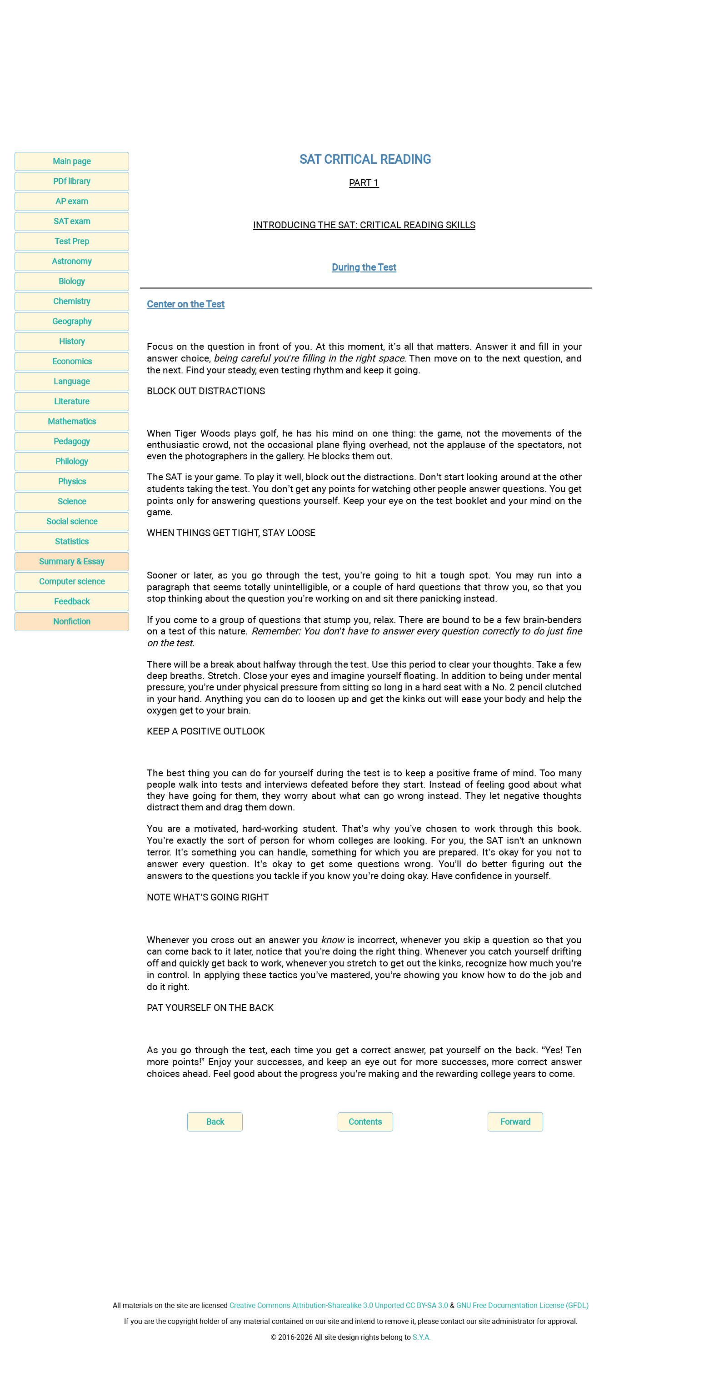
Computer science (72, 581)
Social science (72, 521)
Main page (72, 161)
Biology (72, 281)
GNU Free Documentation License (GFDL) (522, 1305)
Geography (72, 321)
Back (215, 1121)
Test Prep (72, 241)
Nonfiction (71, 621)
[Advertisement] (352, 78)
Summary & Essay (72, 561)
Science (72, 501)
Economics (72, 361)
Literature (72, 401)
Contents (365, 1121)
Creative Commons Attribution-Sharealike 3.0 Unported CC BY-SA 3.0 (339, 1305)
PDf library (71, 181)
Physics (72, 481)
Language (72, 381)
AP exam (71, 201)
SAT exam (72, 221)
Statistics (72, 541)
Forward (515, 1121)
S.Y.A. (422, 1337)
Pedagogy (72, 441)
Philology (71, 461)
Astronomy (72, 261)
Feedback (72, 601)
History (72, 341)
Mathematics (72, 421)
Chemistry (71, 301)
